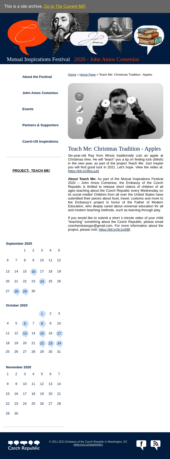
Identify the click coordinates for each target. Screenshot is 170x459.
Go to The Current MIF (64, 6)
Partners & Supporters (40, 125)
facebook (141, 445)
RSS (156, 445)
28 (16, 291)
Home (72, 74)
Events (27, 109)
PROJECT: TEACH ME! (31, 170)
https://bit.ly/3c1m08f (114, 229)
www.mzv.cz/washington (88, 444)
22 (42, 343)
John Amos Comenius (40, 93)
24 (42, 281)
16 (34, 272)
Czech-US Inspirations (40, 141)
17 (59, 333)
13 (25, 333)
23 (51, 343)
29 (25, 291)
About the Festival (37, 77)
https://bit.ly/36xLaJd (83, 171)
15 (42, 333)
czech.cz (24, 445)
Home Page (88, 74)
